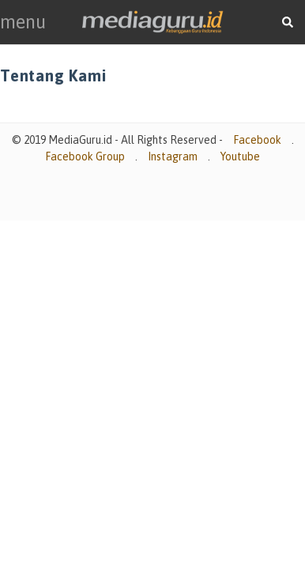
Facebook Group (85, 156)
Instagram (173, 156)
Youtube (240, 156)
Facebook (257, 140)
